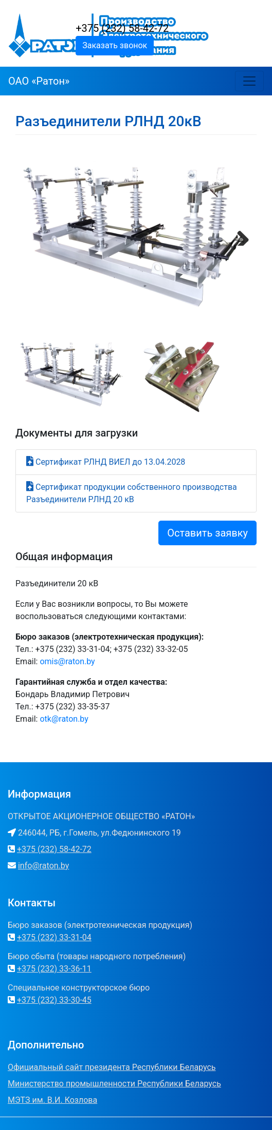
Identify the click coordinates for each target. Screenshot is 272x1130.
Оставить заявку (207, 533)
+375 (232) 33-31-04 (54, 937)
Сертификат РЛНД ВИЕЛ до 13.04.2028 (110, 462)
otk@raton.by (64, 719)
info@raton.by (43, 865)
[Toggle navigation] (249, 81)
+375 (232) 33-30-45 (54, 1000)
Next (239, 235)
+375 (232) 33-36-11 (54, 969)
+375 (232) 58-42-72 (122, 28)
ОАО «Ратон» (38, 81)
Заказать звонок (114, 45)
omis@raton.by (67, 661)
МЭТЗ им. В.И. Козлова (52, 1100)
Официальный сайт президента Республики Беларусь (112, 1067)
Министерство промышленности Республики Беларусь (114, 1083)
